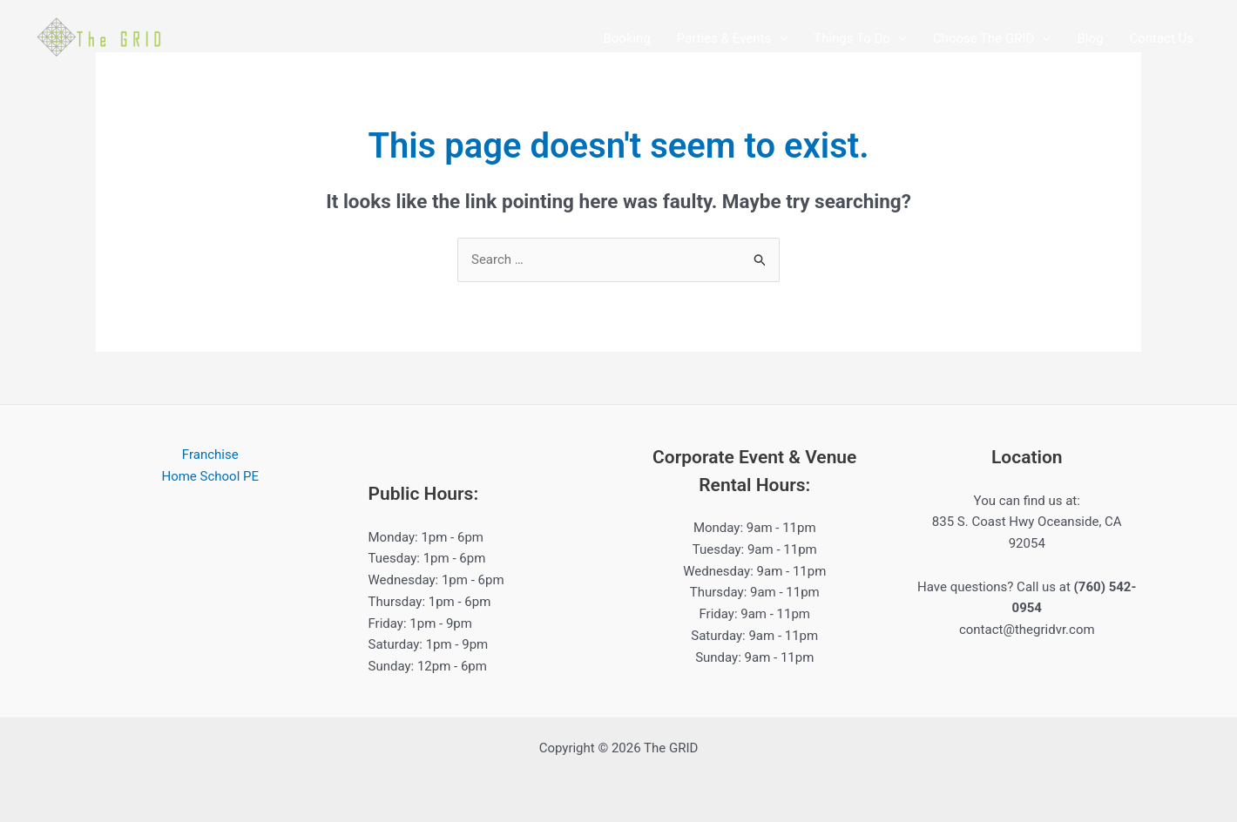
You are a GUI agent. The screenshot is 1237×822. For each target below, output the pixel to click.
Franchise (210, 454)
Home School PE (210, 476)
